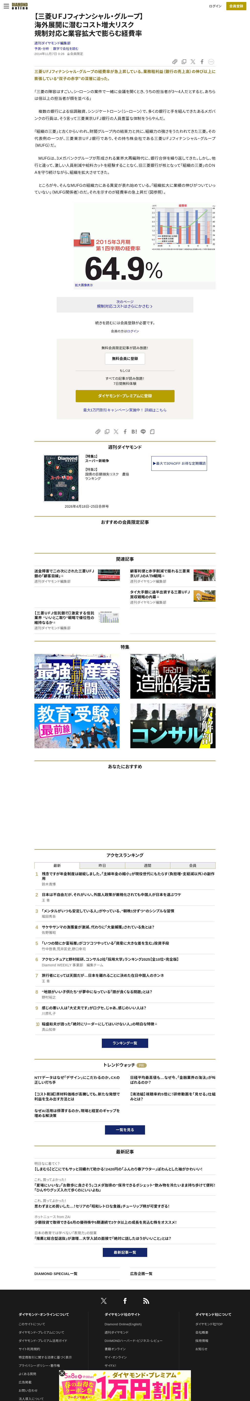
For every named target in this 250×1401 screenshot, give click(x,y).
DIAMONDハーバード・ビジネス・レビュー (134, 1341)
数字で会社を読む (66, 49)
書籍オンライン (115, 1349)
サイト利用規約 (29, 1349)
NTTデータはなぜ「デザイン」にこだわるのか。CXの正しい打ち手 (77, 1080)
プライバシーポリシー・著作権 (39, 1366)
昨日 (102, 866)
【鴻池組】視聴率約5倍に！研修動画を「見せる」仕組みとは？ (173, 1096)
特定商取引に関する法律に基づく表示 (45, 1357)
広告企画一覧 (141, 1274)
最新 (57, 866)
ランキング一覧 (125, 1043)
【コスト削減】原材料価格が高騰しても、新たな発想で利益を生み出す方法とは (77, 1096)
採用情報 (201, 1341)
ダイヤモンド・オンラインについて (44, 1315)
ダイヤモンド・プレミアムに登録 (125, 396)
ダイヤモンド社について (213, 1315)
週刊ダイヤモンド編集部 (52, 43)
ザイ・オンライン (116, 1357)
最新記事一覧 (125, 1252)
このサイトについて (32, 1324)
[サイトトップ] (18, 6)
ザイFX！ (111, 1366)
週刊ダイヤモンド (117, 1332)
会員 (193, 866)
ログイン (215, 6)
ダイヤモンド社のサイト (122, 1315)
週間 (147, 866)
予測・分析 (41, 49)
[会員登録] (236, 6)
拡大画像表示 (84, 285)
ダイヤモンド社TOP (209, 1324)
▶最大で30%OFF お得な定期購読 (179, 463)
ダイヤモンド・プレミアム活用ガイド (43, 1341)
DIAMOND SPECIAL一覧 (55, 1274)
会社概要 (201, 1332)
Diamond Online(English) (123, 1324)
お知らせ (201, 1349)
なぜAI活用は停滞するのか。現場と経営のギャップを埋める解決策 (77, 1113)
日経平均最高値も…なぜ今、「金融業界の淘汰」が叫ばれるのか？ (173, 1080)
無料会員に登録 (125, 359)
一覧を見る (125, 1130)
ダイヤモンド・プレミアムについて (41, 1332)
